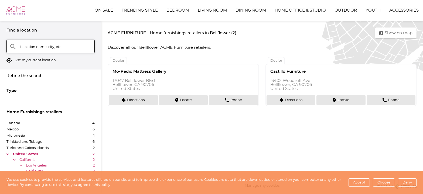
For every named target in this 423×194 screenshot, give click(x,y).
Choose (383, 182)
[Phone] (233, 100)
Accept (359, 182)
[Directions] (133, 100)
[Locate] (183, 100)
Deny (407, 182)
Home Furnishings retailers (34, 112)
